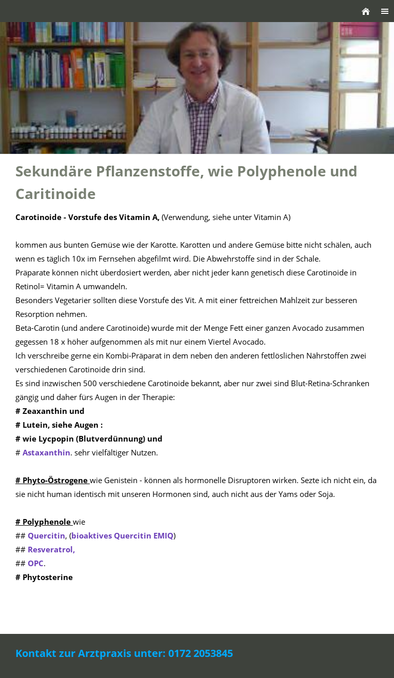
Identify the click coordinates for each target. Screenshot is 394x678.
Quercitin (46, 535)
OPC (36, 563)
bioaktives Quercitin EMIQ (122, 535)
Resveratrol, (51, 549)
